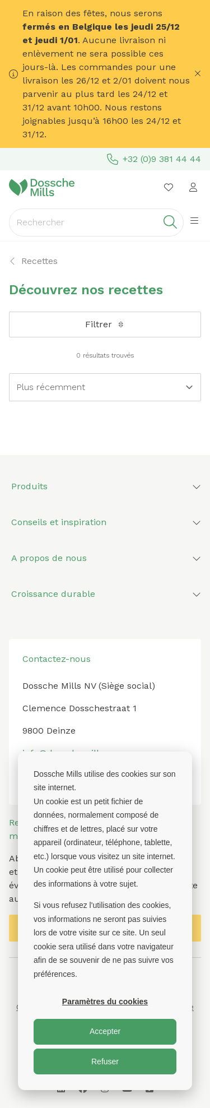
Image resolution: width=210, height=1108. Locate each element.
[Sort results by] (105, 387)
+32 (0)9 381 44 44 (154, 159)
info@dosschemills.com (73, 753)
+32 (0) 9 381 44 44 (63, 775)
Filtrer (105, 324)
